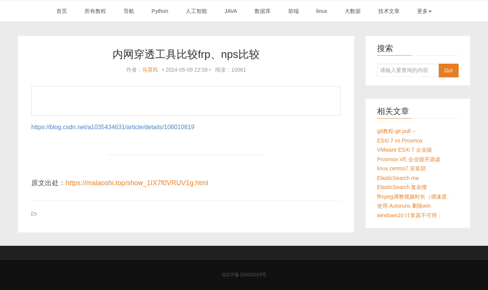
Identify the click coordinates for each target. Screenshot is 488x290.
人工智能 (196, 11)
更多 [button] (424, 11)
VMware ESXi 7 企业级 (404, 150)
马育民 (150, 70)
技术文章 (389, 11)
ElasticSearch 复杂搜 (402, 187)
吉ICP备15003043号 (244, 274)
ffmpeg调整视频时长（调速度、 (414, 197)
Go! (448, 70)
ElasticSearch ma (398, 178)
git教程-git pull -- (396, 131)
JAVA (231, 11)
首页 (61, 11)
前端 (293, 11)
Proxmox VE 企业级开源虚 (408, 159)
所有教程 (95, 11)
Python (160, 11)
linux (321, 11)
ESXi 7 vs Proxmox (400, 141)
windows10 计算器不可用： (409, 215)
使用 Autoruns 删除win (404, 206)
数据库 (263, 11)
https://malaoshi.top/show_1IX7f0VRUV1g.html (137, 183)
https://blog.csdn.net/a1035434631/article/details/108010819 (112, 127)
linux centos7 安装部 (401, 168)
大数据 (353, 11)
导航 (129, 11)
